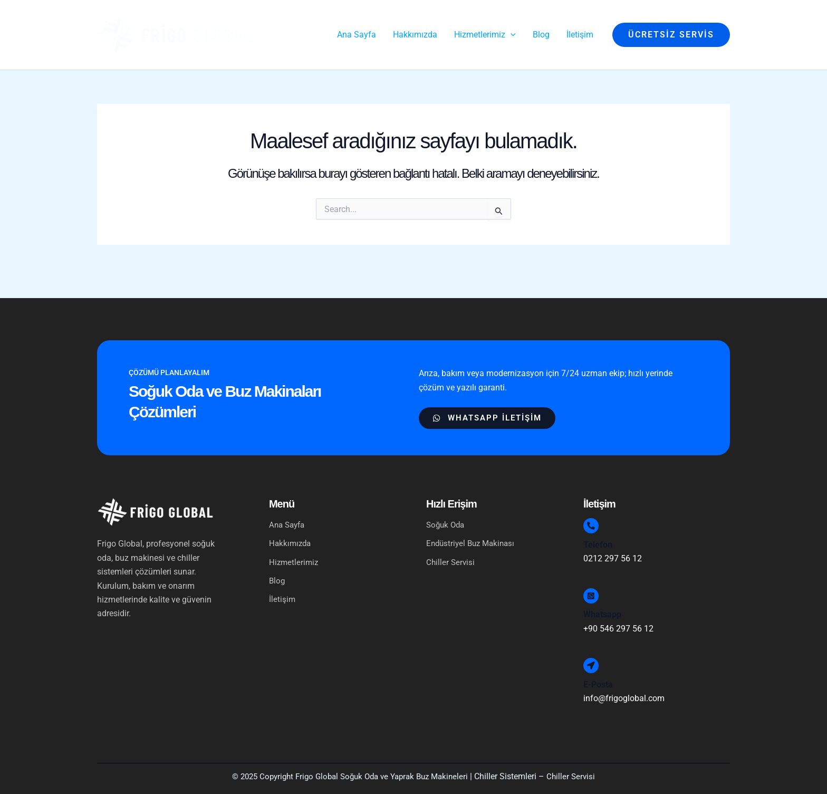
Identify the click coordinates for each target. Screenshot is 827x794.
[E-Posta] (593, 662)
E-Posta (598, 685)
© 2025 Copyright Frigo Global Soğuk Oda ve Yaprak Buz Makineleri (349, 776)
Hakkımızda (291, 527)
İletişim (282, 584)
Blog (277, 565)
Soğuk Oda (446, 508)
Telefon (597, 533)
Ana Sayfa (288, 508)
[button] (671, 35)
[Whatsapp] (593, 587)
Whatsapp (602, 609)
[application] (510, 35)
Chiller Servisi (451, 546)
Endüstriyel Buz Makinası (473, 527)
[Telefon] (593, 511)
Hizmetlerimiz (300, 546)
